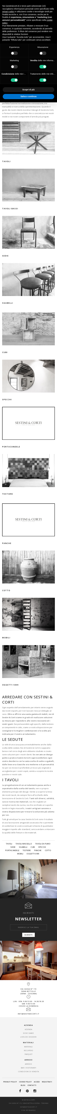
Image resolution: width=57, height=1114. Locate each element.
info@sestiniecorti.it (28, 1014)
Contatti (32, 1085)
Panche (38, 850)
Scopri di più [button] (28, 89)
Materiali (28, 1047)
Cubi (33, 847)
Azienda (28, 1029)
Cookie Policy (25, 1082)
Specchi (42, 847)
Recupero (28, 1050)
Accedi (37, 1082)
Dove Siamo (28, 1033)
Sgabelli (23, 847)
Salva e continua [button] (28, 96)
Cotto (48, 850)
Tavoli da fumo (42, 843)
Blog (23, 1085)
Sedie (12, 847)
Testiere (27, 850)
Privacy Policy (10, 1082)
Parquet (28, 1054)
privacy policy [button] (8, 11)
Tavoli (9, 843)
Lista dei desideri (28, 1037)
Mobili (20, 853)
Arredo (28, 1064)
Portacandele (12, 850)
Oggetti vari (33, 853)
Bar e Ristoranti (28, 1068)
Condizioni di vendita (28, 1072)
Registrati (47, 1082)
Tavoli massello (24, 843)
